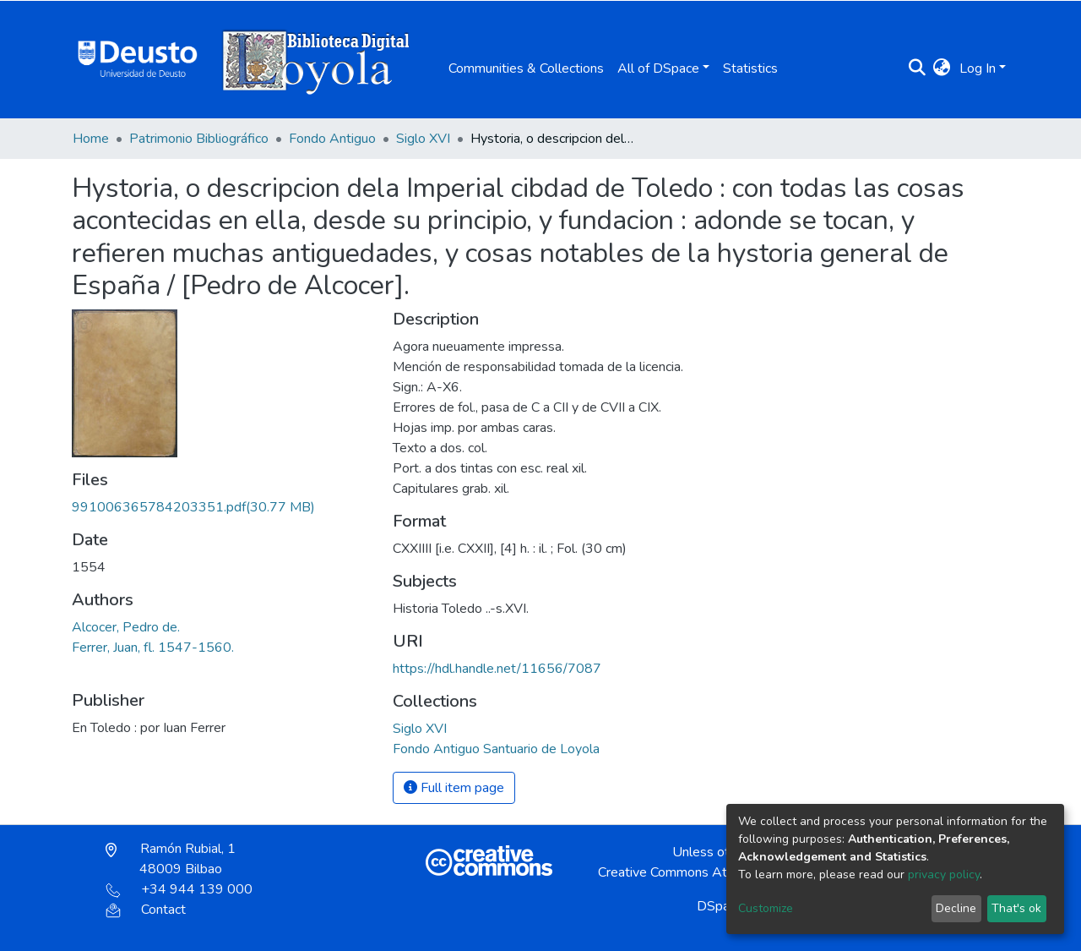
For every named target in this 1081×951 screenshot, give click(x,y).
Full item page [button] (454, 788)
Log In (977, 68)
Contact (146, 909)
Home (91, 138)
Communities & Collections (526, 68)
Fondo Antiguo (332, 138)
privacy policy (944, 874)
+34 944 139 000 (179, 889)
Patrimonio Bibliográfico (199, 138)
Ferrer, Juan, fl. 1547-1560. (153, 647)
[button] (942, 68)
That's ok (1016, 908)
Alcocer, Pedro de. (126, 627)
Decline (956, 908)
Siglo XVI (423, 138)
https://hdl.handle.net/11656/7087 (497, 668)
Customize (765, 908)
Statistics (750, 68)
